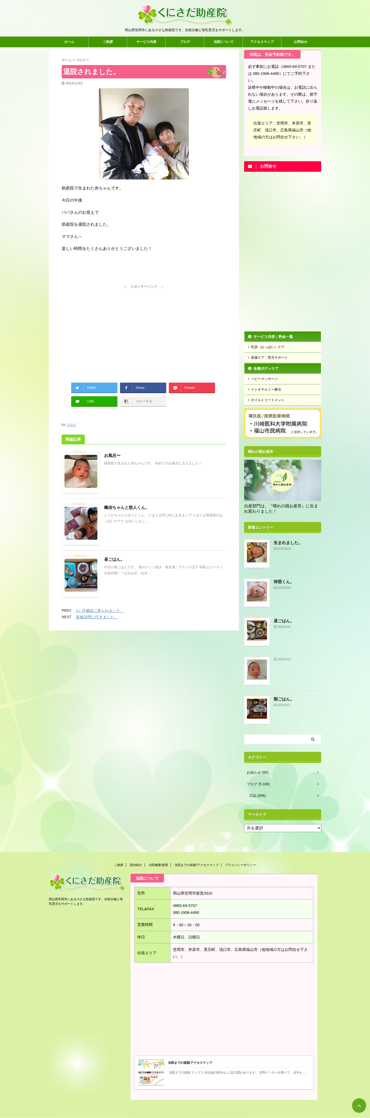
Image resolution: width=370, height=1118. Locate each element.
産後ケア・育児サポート (269, 357)
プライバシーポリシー (240, 865)
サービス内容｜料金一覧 (273, 337)
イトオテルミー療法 (266, 389)
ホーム (69, 42)
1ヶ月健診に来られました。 (100, 610)
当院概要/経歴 (158, 865)
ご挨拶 (108, 42)
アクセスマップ (262, 42)
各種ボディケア (266, 368)
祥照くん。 (284, 582)
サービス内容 (146, 42)
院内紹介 (136, 865)
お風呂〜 (112, 455)
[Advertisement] (144, 326)
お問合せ (300, 42)
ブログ (185, 42)
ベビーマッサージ (264, 379)
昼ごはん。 (114, 559)
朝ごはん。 (284, 699)
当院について (224, 42)
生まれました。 (288, 542)
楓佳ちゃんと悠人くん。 (126, 507)
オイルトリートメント (267, 400)
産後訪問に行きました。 (97, 617)
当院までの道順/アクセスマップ (196, 865)
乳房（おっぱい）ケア (267, 347)
